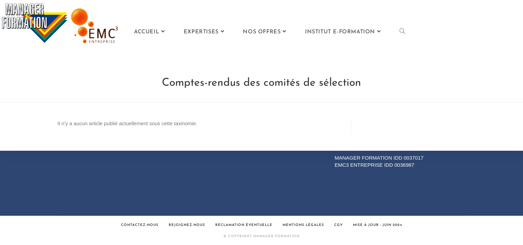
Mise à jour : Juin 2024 (377, 225)
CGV (338, 225)
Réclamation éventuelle (243, 225)
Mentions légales (303, 225)
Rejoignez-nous (187, 225)
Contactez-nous (139, 225)
